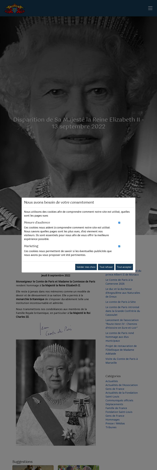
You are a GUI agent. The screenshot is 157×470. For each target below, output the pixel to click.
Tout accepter (124, 267)
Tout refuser (106, 267)
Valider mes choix (86, 267)
